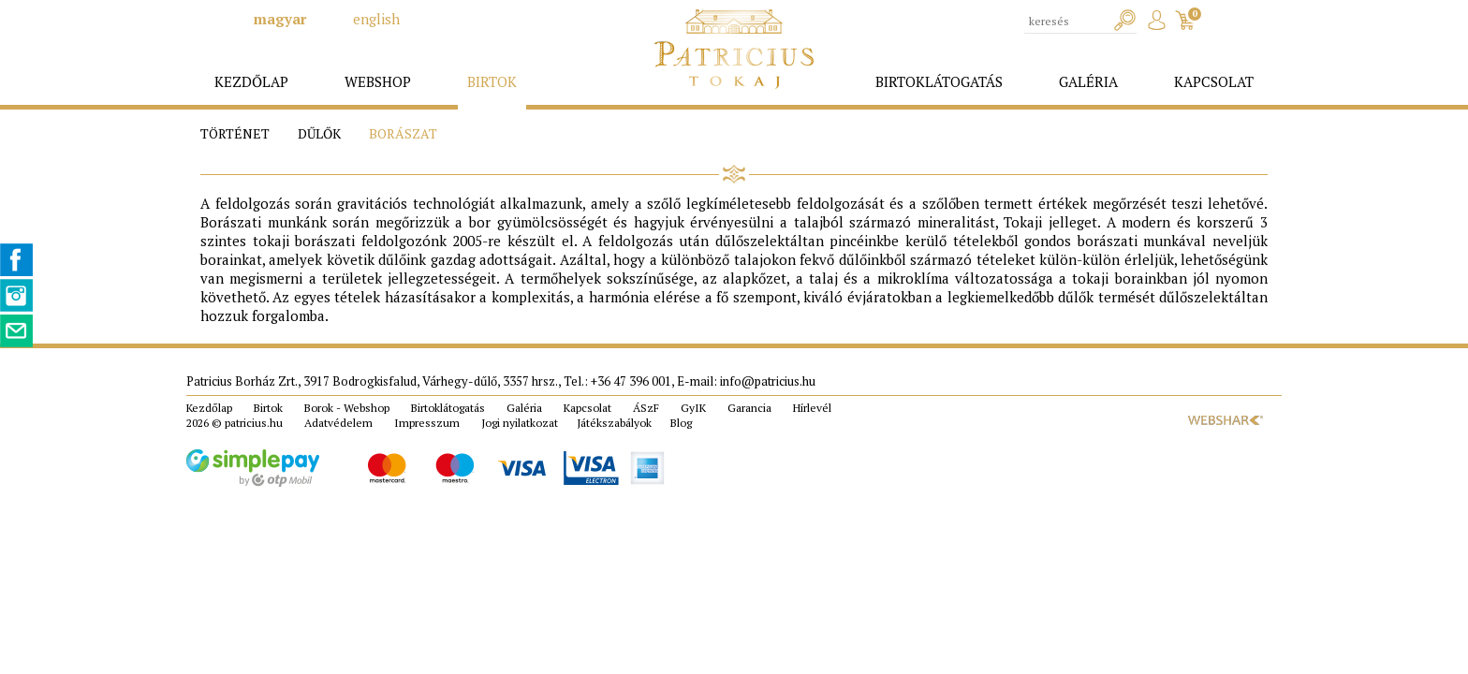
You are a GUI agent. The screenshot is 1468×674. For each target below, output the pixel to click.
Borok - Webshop (346, 408)
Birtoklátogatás (448, 408)
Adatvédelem (338, 423)
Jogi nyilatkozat (519, 423)
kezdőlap (251, 81)
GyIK (693, 408)
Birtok (268, 408)
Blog (681, 423)
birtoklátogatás (939, 81)
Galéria (524, 408)
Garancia (749, 408)
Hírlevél (812, 408)
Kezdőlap (209, 408)
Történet (235, 133)
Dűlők (319, 133)
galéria (1088, 81)
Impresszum (427, 423)
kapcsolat (1214, 81)
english (376, 18)
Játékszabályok (614, 423)
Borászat (403, 133)
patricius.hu (254, 423)
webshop (378, 81)
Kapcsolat (587, 408)
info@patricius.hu (767, 381)
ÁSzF (646, 408)
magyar (280, 18)
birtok (492, 81)
